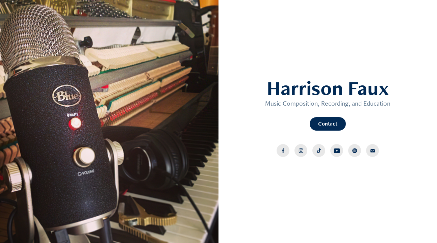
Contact (327, 123)
